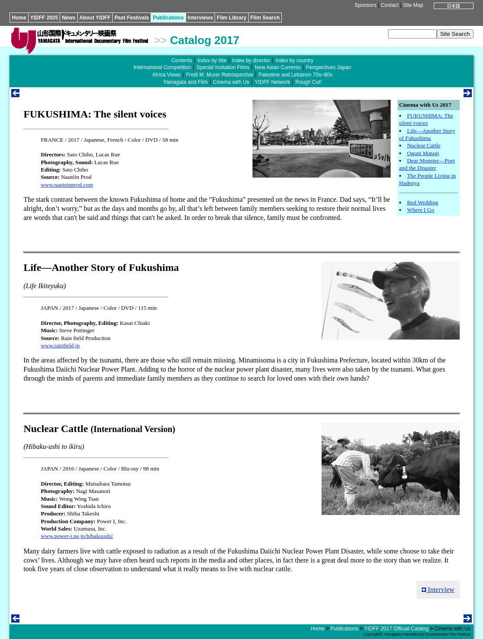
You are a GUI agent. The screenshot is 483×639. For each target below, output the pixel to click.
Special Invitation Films (222, 67)
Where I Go (420, 210)
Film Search (265, 18)
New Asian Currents (277, 67)
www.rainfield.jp (60, 345)
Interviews (200, 18)
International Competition (162, 67)
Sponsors (366, 5)
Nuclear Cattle (423, 145)
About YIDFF (94, 18)
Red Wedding (422, 202)
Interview (438, 589)
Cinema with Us (231, 82)
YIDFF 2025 (44, 18)
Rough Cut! (308, 82)
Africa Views (166, 75)
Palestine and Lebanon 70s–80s (295, 75)
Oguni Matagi (423, 153)
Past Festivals (131, 18)
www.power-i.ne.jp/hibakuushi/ (77, 536)
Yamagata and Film (185, 82)
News (68, 18)
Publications (168, 18)
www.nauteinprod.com (67, 184)
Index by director (251, 60)
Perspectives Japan (328, 67)
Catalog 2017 (204, 40)
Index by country (294, 60)
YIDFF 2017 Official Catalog (396, 629)
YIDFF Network (272, 82)
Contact (389, 5)
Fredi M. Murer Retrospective (219, 75)
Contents (181, 60)
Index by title (211, 60)
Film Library (231, 18)
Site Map (413, 5)
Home (19, 18)
